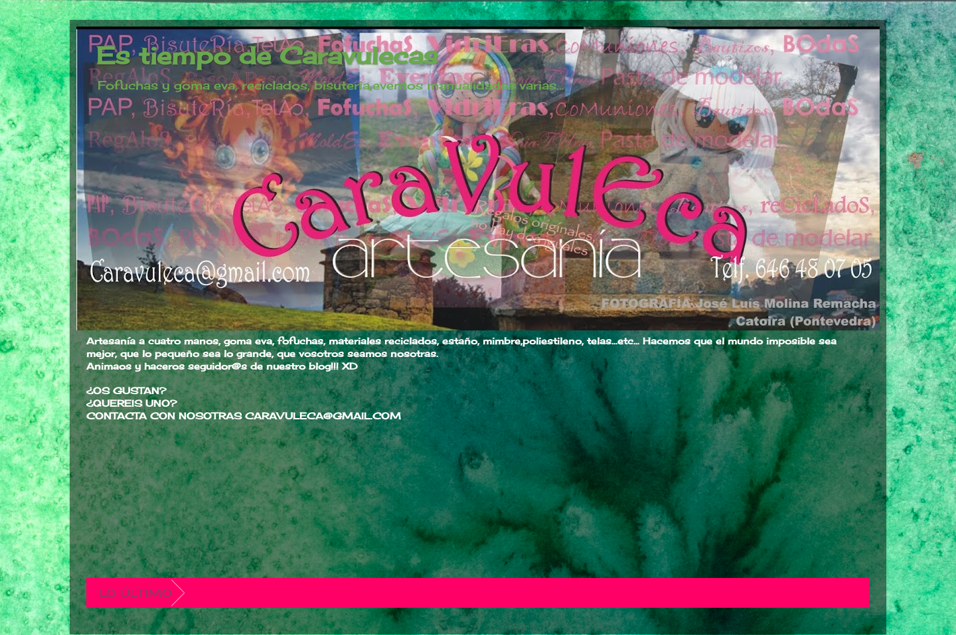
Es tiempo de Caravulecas (267, 55)
